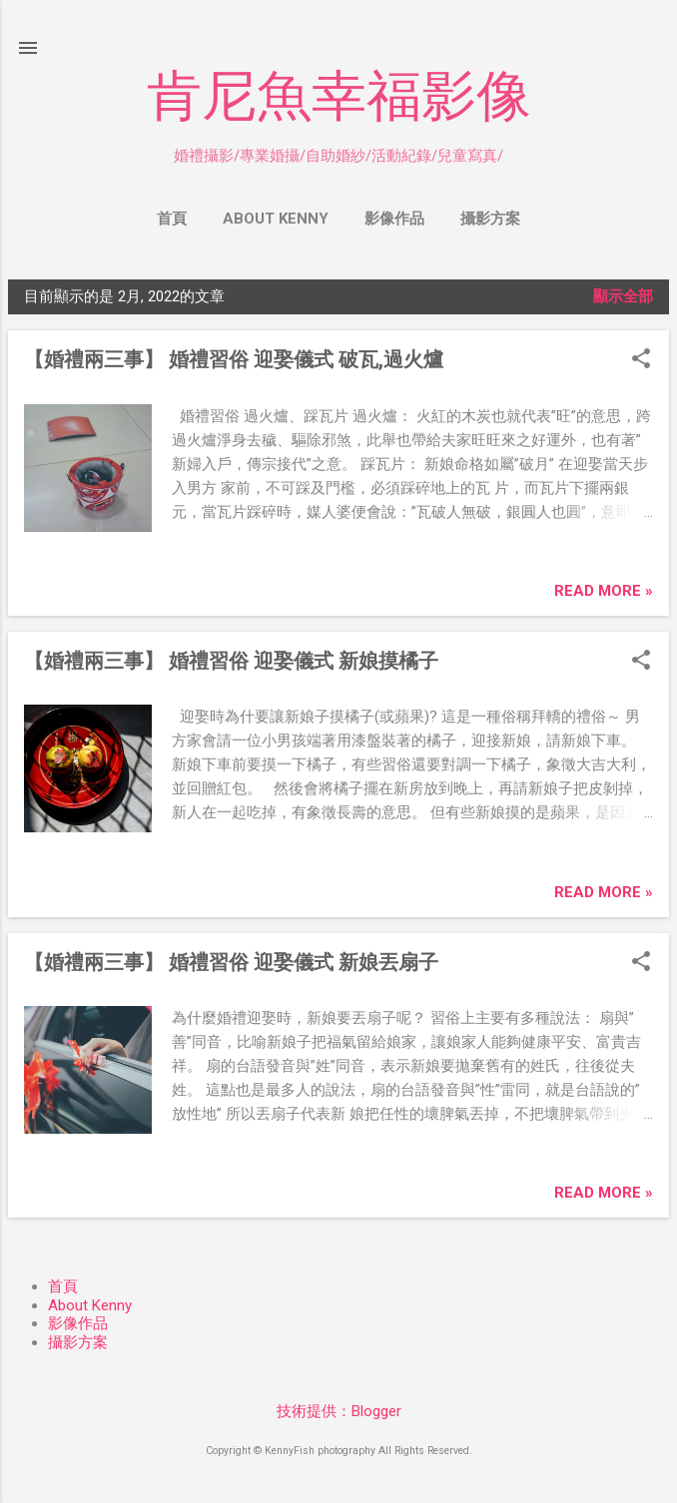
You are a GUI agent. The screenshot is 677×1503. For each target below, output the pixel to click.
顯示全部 (623, 296)
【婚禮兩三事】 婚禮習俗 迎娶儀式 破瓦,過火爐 (233, 359)
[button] (641, 360)
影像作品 (394, 219)
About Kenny (276, 219)
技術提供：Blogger (339, 1411)
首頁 (172, 219)
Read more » (603, 591)
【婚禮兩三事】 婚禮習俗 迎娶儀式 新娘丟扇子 (231, 962)
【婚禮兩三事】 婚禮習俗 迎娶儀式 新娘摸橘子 (231, 661)
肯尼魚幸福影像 (339, 96)
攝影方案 (490, 219)
